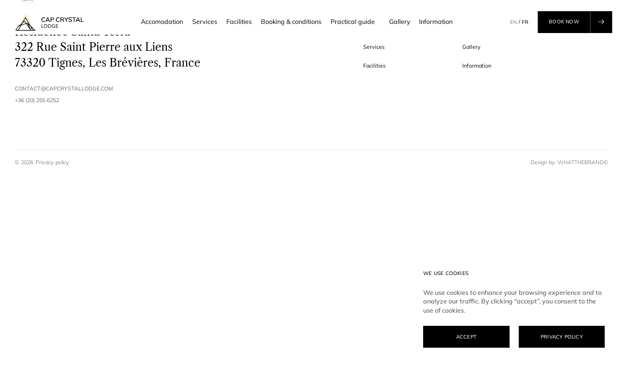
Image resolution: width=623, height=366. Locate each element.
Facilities (239, 21)
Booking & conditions (291, 21)
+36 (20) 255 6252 (37, 100)
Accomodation (162, 21)
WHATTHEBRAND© (582, 162)
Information (436, 21)
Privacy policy (52, 162)
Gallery (399, 21)
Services (204, 21)
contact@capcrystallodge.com (64, 88)
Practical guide (355, 21)
